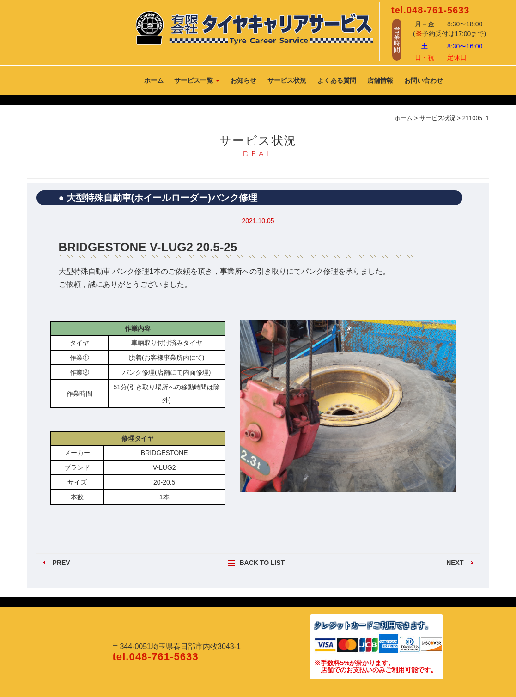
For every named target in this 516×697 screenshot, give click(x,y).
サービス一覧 (196, 80)
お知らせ (243, 80)
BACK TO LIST (262, 562)
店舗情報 (380, 80)
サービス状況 (286, 80)
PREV (61, 562)
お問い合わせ (423, 80)
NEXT (454, 562)
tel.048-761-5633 (430, 10)
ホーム (154, 80)
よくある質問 (336, 80)
